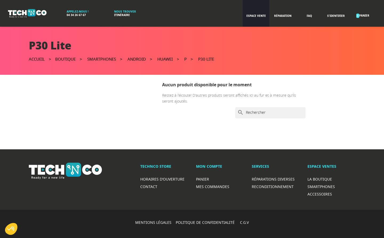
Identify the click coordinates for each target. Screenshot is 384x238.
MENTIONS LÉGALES (153, 222)
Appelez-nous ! (78, 12)
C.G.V (244, 222)
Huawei (165, 59)
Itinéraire (122, 15)
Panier (202, 179)
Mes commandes (212, 186)
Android (136, 59)
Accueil (37, 59)
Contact (148, 186)
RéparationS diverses (273, 179)
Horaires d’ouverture (162, 179)
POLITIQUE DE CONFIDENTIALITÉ (206, 222)
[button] (11, 229)
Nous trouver (125, 12)
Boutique (65, 59)
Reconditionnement (273, 186)
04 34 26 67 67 (76, 15)
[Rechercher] (270, 112)
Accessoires (319, 194)
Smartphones (101, 59)
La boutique (319, 179)
